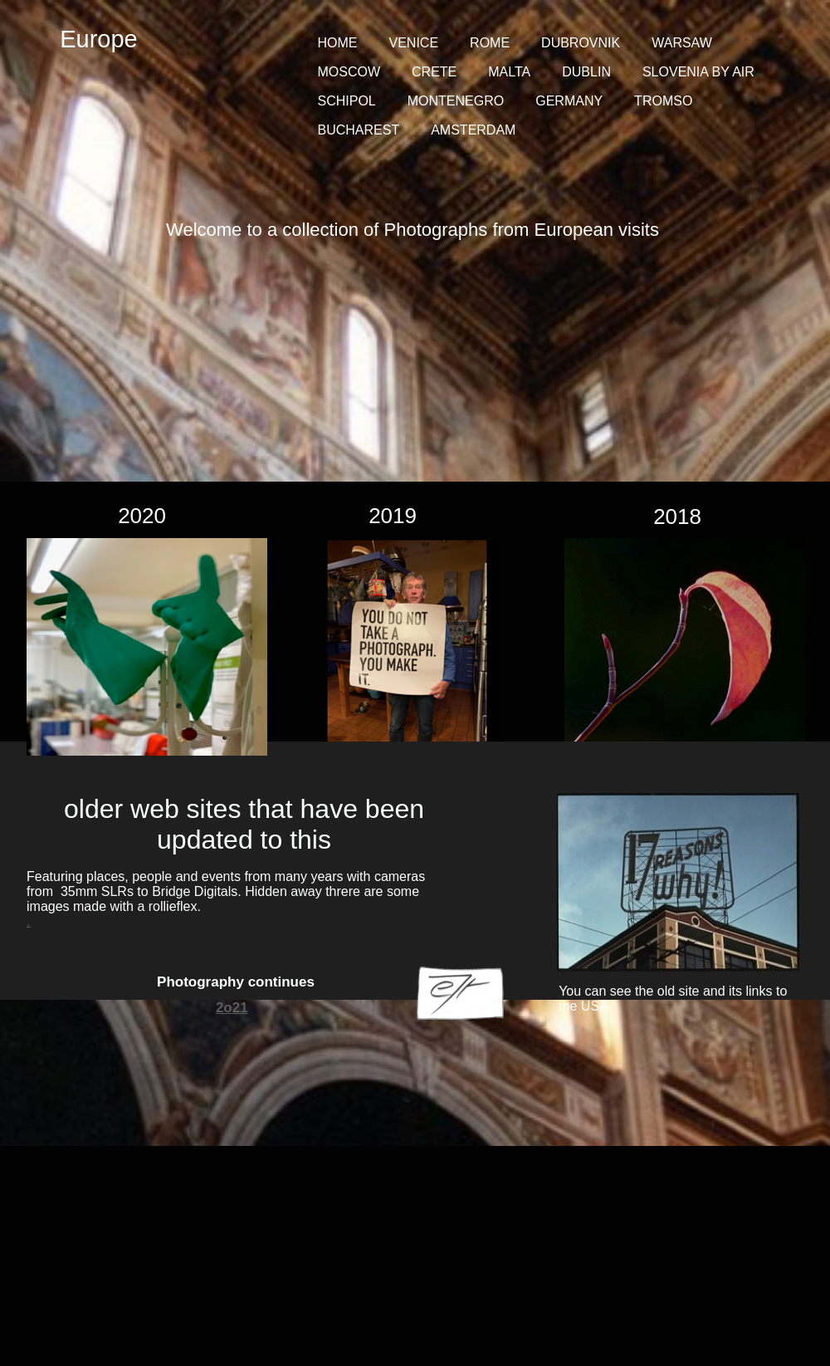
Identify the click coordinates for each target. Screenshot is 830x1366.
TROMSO (663, 101)
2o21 (232, 1008)
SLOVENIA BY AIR (698, 72)
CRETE (434, 72)
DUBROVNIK (580, 43)
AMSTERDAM (473, 130)
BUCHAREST (359, 130)
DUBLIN (586, 72)
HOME (338, 43)
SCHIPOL (347, 101)
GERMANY (569, 101)
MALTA (509, 72)
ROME (490, 43)
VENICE (414, 43)
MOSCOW (349, 72)
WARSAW (682, 43)
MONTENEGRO (456, 101)
